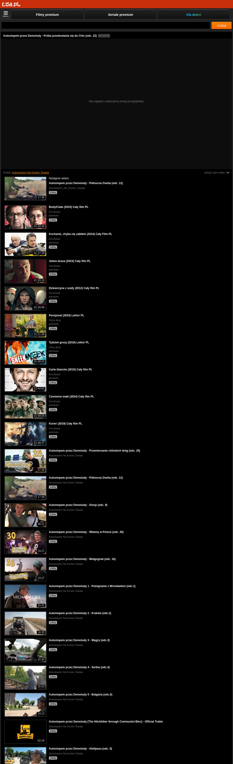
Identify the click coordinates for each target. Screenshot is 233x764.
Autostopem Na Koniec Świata (30, 172)
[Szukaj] (105, 25)
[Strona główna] (11, 4)
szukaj (221, 25)
